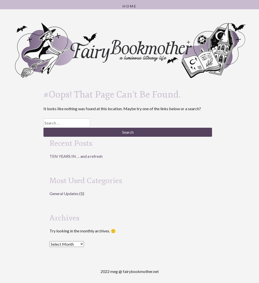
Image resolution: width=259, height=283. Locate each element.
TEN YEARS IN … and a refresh (75, 156)
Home (130, 6)
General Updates (64, 193)
